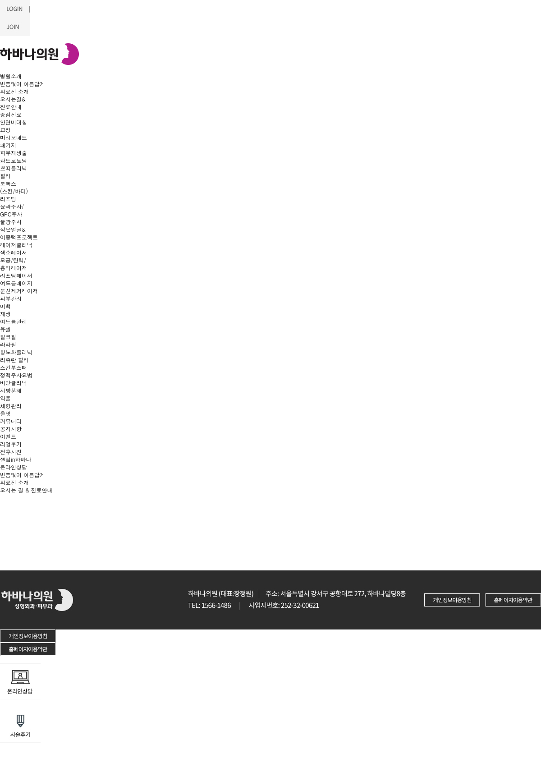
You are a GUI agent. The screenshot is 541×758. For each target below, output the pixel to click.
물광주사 (11, 221)
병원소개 (11, 76)
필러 (5, 175)
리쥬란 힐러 (14, 359)
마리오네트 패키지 (13, 141)
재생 (5, 313)
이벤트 (8, 436)
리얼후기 (11, 444)
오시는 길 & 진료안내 (26, 490)
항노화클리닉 (16, 352)
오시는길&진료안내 (13, 102)
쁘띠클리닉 (13, 168)
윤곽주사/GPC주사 (12, 210)
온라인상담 (13, 467)
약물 (5, 398)
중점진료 (11, 114)
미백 (5, 306)
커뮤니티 (11, 421)
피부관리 (11, 298)
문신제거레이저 (19, 290)
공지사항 (11, 428)
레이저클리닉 (16, 244)
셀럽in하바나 (16, 459)
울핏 (5, 413)
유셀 (5, 329)
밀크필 (8, 336)
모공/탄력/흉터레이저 (13, 263)
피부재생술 (13, 152)
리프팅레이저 (16, 275)
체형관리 (11, 405)
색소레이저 (13, 252)
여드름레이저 (16, 283)
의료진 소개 (14, 91)
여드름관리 (13, 321)
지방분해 (11, 390)
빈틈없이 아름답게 (22, 83)
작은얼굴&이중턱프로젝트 (19, 233)
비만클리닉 (13, 382)
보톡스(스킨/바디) (14, 187)
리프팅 (8, 198)
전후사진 (11, 451)
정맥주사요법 (16, 375)
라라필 (8, 344)
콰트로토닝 (13, 160)
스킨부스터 (13, 367)
